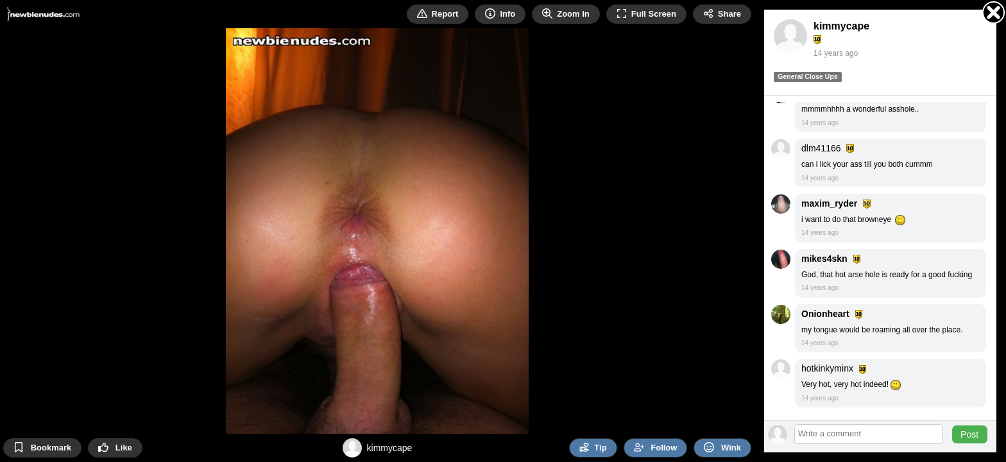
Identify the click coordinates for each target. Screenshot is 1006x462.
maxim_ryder (829, 203)
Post (969, 434)
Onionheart (825, 314)
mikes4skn (824, 258)
